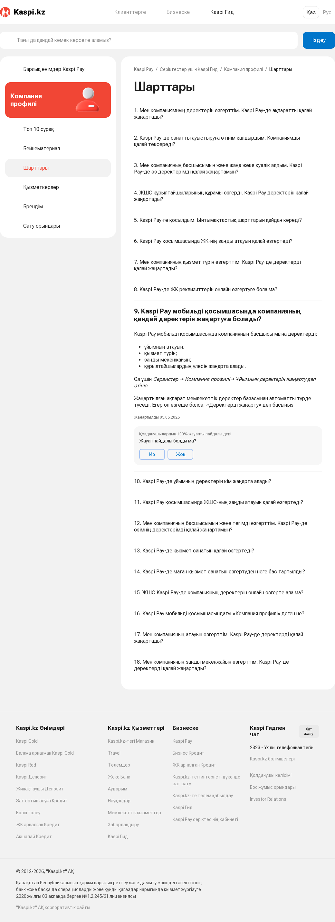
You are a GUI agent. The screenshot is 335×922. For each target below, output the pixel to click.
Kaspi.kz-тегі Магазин (131, 741)
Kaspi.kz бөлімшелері (272, 758)
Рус (327, 12)
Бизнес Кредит (189, 753)
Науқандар (119, 800)
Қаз (311, 12)
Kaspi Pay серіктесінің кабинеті (205, 819)
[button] (228, 386)
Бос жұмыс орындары (273, 787)
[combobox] (154, 40)
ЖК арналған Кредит (38, 824)
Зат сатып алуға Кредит (42, 800)
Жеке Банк (119, 776)
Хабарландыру (123, 824)
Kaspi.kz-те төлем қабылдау (203, 795)
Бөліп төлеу (28, 812)
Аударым (117, 788)
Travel (114, 753)
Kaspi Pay (143, 69)
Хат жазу (308, 731)
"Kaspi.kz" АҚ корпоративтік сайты (53, 907)
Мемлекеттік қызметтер (134, 812)
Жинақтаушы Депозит (40, 788)
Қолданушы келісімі (271, 775)
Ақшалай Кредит (34, 836)
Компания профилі (243, 69)
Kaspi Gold (27, 741)
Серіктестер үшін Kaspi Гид (189, 69)
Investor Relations (268, 799)
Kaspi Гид (118, 836)
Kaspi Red (26, 765)
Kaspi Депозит (31, 776)
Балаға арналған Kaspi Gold (45, 753)
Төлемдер (119, 765)
